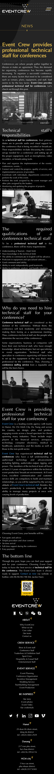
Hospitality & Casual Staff (27, 658)
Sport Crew (27, 655)
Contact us (27, 635)
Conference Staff (27, 650)
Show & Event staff (27, 647)
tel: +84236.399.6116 (27, 751)
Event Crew (8, 423)
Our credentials (27, 707)
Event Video (27, 704)
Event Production (27, 687)
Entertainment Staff (27, 661)
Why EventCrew (27, 624)
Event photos (27, 701)
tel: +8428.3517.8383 (27, 768)
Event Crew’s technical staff (25, 484)
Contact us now (28, 573)
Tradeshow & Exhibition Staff (27, 653)
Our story (27, 698)
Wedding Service (27, 681)
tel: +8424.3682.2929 (27, 734)
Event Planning (27, 673)
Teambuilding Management (27, 684)
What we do (27, 627)
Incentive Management (27, 678)
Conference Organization (27, 675)
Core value (27, 630)
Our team (27, 633)
